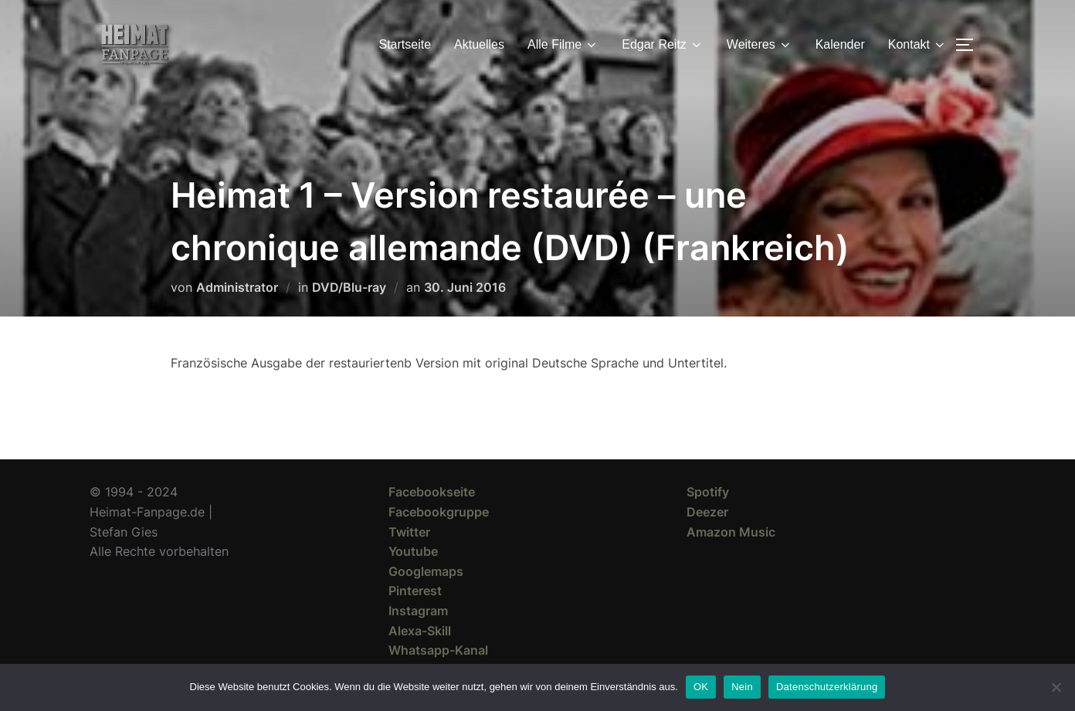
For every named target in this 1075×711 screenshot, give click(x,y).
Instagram (418, 610)
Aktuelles (479, 44)
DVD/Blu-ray (349, 287)
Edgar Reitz (663, 45)
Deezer (707, 512)
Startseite (405, 44)
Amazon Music (731, 532)
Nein (742, 686)
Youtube (413, 551)
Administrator (237, 287)
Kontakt (917, 45)
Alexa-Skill (419, 630)
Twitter (409, 532)
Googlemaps (425, 571)
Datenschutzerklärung (826, 686)
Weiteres (759, 45)
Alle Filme (563, 45)
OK (700, 686)
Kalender (840, 44)
